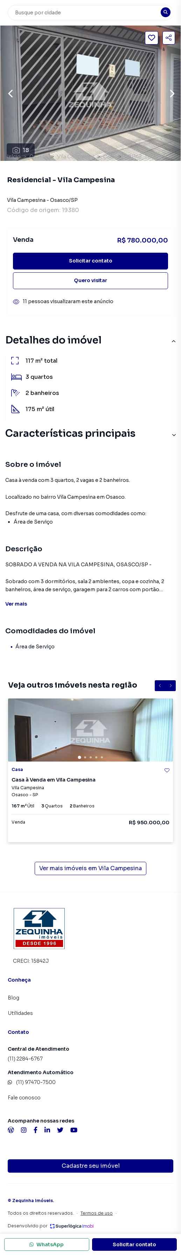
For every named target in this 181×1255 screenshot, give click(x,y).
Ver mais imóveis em (90, 868)
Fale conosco (24, 1097)
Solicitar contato (90, 261)
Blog (13, 998)
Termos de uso (97, 1213)
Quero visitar (90, 280)
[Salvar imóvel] (151, 38)
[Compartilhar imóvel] (168, 38)
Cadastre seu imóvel (91, 1165)
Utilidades (20, 1013)
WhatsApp (46, 1244)
